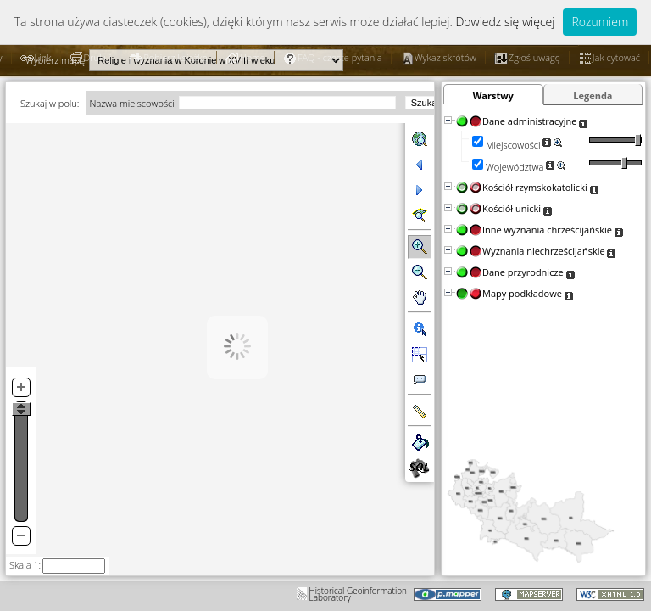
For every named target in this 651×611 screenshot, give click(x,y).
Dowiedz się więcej (504, 22)
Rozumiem (599, 22)
